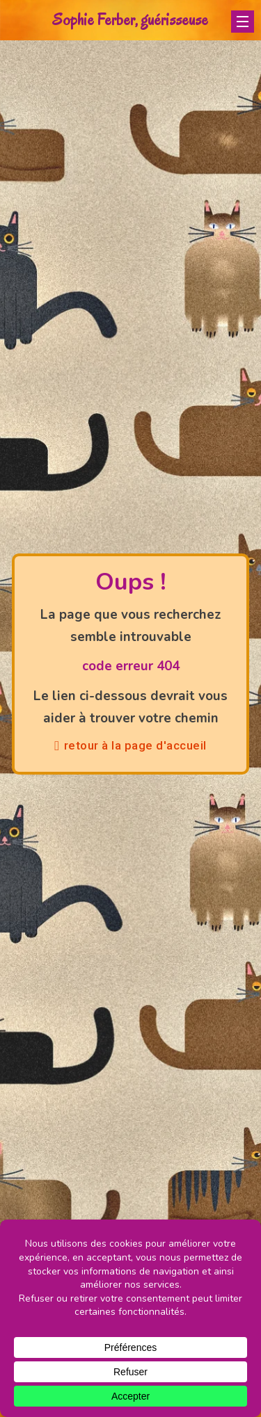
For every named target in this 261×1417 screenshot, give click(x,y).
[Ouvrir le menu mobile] (242, 21)
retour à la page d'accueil (130, 745)
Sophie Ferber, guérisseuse (130, 20)
